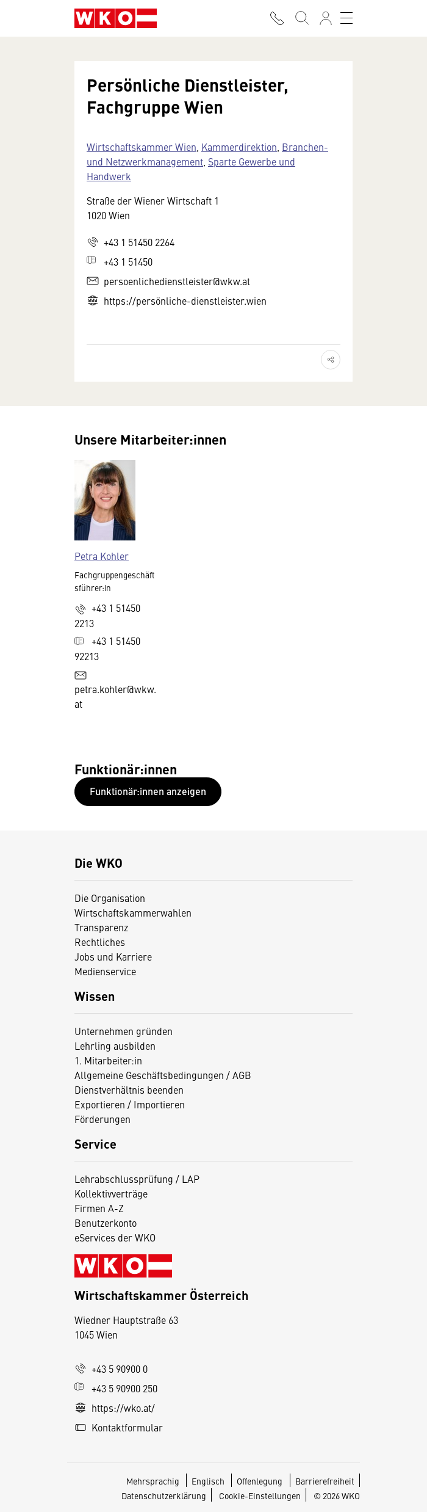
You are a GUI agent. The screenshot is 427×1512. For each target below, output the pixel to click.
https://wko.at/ (114, 1407)
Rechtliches (99, 941)
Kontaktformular (118, 1427)
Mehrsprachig (153, 1481)
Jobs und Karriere (113, 956)
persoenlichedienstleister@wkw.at (168, 281)
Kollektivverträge (111, 1193)
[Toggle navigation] (346, 18)
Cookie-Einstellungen (260, 1495)
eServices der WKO (115, 1237)
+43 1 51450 (119, 261)
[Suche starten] (301, 18)
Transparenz (101, 927)
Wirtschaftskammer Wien (141, 146)
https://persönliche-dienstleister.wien (177, 300)
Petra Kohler (101, 555)
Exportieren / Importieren (129, 1104)
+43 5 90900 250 (115, 1388)
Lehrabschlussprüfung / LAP (136, 1178)
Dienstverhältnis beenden (129, 1089)
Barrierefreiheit (324, 1481)
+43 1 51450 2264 (130, 242)
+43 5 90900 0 (111, 1368)
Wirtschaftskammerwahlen (133, 912)
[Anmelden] (326, 18)
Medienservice (105, 971)
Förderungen (102, 1118)
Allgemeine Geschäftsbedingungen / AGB (162, 1074)
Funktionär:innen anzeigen (148, 791)
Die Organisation (109, 897)
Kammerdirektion (239, 146)
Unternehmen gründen (123, 1031)
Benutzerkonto (105, 1222)
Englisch (209, 1481)
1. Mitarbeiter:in (108, 1060)
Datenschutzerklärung (163, 1495)
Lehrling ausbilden (115, 1045)
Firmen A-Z (99, 1208)
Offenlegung (259, 1481)
